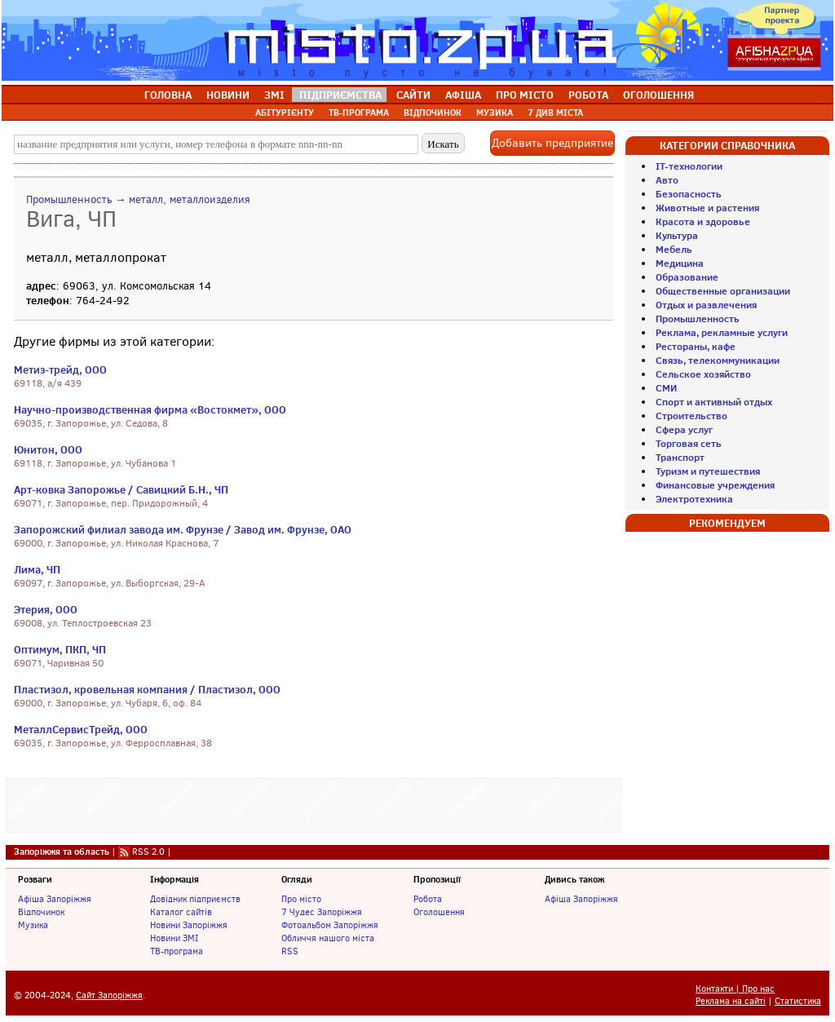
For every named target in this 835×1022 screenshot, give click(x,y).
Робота (427, 899)
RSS (289, 951)
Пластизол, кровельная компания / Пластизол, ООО (147, 689)
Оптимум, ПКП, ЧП (60, 649)
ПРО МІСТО (525, 94)
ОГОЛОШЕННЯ (658, 94)
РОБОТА (588, 94)
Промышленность (69, 199)
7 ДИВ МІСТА (555, 112)
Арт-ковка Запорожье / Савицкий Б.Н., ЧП (121, 489)
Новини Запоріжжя (189, 925)
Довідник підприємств (195, 899)
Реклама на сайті (731, 1001)
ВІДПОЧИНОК (433, 112)
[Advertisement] (314, 803)
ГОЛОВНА (168, 94)
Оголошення (439, 912)
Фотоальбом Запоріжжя (329, 925)
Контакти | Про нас (735, 989)
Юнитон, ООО (48, 449)
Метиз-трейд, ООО (60, 369)
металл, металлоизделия (189, 199)
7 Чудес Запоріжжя (321, 912)
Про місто (301, 899)
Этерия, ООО (45, 609)
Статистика (798, 1001)
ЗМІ (274, 94)
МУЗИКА (494, 112)
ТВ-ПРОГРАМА (359, 112)
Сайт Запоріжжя (109, 995)
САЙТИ (413, 94)
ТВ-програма (176, 951)
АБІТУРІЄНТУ (284, 112)
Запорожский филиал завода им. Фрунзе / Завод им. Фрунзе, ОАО (182, 529)
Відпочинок (41, 912)
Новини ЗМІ (174, 938)
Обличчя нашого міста (327, 938)
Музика (33, 925)
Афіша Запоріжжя (54, 899)
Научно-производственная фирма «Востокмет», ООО (150, 409)
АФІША (463, 94)
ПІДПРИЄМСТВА (340, 94)
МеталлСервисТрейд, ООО (81, 729)
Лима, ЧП (37, 569)
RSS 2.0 (148, 851)
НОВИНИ (228, 94)
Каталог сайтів (181, 912)
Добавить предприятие (552, 143)
